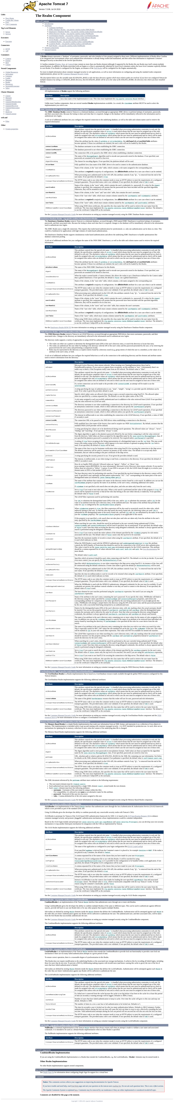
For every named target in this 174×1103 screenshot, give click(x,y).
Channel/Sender (11, 104)
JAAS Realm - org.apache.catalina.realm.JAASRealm (68, 40)
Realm (7, 82)
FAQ (7, 22)
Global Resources (11, 72)
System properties (11, 129)
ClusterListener (10, 114)
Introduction (48, 24)
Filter (7, 121)
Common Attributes (56, 28)
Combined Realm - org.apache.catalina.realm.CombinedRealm (71, 42)
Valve (7, 88)
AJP (6, 51)
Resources (9, 84)
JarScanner (9, 74)
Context (8, 59)
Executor (8, 41)
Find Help (74, 1086)
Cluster (8, 65)
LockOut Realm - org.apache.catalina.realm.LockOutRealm (70, 44)
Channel (8, 100)
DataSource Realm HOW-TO (60, 327)
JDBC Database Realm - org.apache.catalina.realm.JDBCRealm (71, 30)
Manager (8, 80)
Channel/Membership (13, 102)
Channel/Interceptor (12, 108)
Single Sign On (48, 1072)
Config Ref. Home (12, 20)
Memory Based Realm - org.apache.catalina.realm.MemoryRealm (72, 38)
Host (7, 63)
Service (8, 34)
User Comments (11, 24)
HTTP (7, 49)
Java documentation (150, 549)
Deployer (8, 112)
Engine (7, 61)
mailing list (117, 1086)
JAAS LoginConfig (135, 846)
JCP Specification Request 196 (139, 816)
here (76, 1090)
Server (7, 32)
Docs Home (9, 18)
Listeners (8, 76)
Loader (7, 78)
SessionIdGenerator (12, 86)
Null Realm (98, 68)
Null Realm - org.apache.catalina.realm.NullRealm (67, 46)
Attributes (48, 26)
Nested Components (51, 48)
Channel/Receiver (11, 106)
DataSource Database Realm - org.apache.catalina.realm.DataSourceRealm (75, 32)
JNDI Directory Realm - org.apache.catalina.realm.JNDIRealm (71, 34)
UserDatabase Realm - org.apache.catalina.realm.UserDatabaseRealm (73, 36)
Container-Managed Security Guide (75, 74)
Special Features (50, 50)
